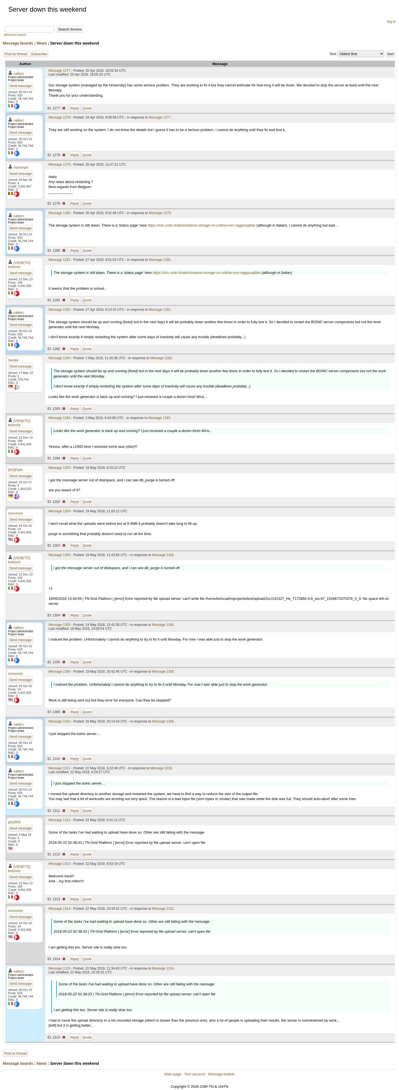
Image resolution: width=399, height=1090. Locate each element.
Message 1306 (59, 671)
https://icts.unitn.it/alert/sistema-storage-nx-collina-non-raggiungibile (201, 225)
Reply (74, 108)
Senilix (13, 360)
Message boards (18, 43)
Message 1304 (59, 555)
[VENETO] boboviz (19, 265)
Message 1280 (59, 213)
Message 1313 (59, 864)
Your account (194, 1074)
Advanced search (15, 34)
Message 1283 (59, 358)
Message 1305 (59, 625)
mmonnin (15, 513)
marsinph (21, 167)
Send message (20, 86)
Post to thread (16, 54)
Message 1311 (59, 768)
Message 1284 (59, 418)
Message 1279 (59, 164)
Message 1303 (59, 511)
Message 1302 (59, 468)
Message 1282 (59, 310)
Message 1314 (59, 909)
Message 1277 (59, 71)
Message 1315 (59, 968)
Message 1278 (59, 117)
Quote (87, 108)
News (42, 43)
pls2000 (14, 822)
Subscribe (39, 54)
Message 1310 (59, 721)
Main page (172, 1074)
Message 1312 (59, 820)
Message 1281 (59, 260)
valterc (19, 73)
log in (391, 21)
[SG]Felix (15, 470)
